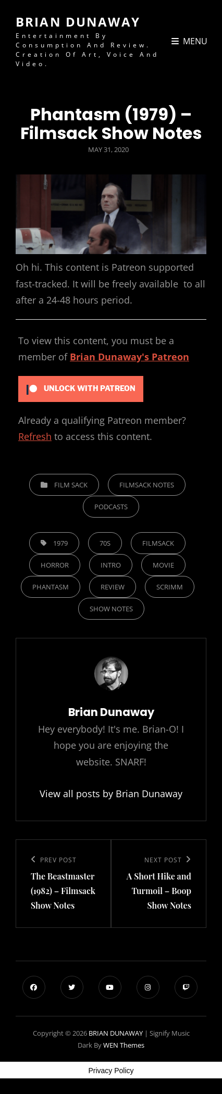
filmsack (158, 543)
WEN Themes (123, 1045)
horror (55, 565)
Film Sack (71, 484)
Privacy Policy (110, 1070)
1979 (60, 543)
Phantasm (50, 587)
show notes (111, 608)
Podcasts (111, 506)
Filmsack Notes (146, 484)
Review (113, 587)
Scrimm (169, 587)
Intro (111, 565)
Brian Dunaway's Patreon (129, 356)
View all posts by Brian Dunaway (111, 793)
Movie (163, 565)
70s (105, 543)
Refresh (35, 436)
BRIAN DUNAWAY (78, 21)
